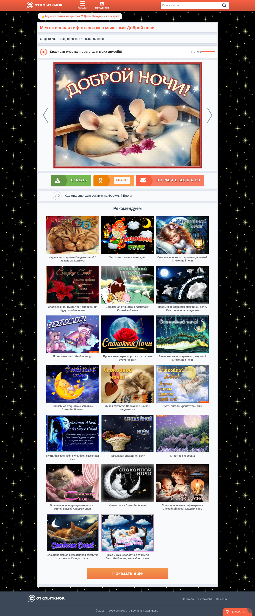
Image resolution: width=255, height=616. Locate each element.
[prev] (45, 115)
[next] (209, 115)
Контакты (188, 599)
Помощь (221, 599)
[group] (127, 52)
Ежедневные (69, 39)
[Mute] (199, 52)
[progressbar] (208, 52)
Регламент (205, 599)
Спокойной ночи (92, 39)
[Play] (43, 52)
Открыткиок (48, 39)
